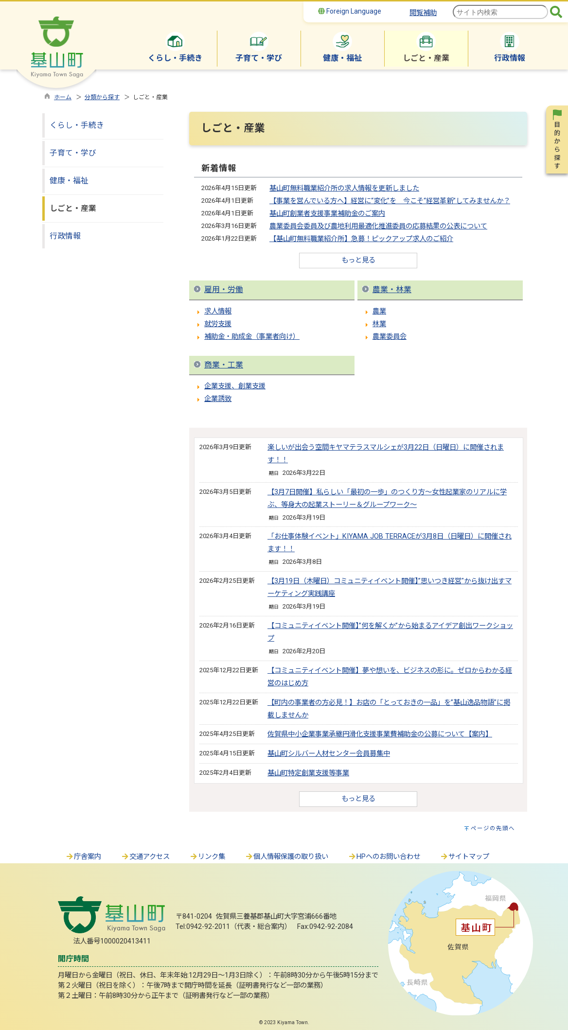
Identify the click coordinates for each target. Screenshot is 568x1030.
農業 (379, 311)
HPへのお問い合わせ (384, 857)
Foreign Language (349, 11)
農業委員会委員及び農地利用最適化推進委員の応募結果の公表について (378, 226)
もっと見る (358, 260)
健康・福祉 (69, 180)
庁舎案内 (83, 857)
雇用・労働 (223, 289)
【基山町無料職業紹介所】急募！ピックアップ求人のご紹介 (361, 239)
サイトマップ (464, 857)
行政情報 (65, 236)
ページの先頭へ (493, 828)
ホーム (62, 97)
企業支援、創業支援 (235, 386)
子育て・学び (73, 152)
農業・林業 (392, 289)
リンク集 (207, 857)
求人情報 (217, 311)
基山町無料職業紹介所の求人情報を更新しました (344, 188)
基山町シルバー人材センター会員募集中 (328, 754)
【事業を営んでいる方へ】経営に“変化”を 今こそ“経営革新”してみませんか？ (389, 201)
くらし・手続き (77, 125)
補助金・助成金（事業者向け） (252, 336)
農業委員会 (390, 336)
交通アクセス (145, 857)
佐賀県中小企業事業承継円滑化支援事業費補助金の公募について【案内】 (379, 734)
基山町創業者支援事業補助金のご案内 (327, 213)
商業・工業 (223, 364)
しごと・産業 (73, 208)
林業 (379, 324)
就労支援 (217, 324)
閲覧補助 (423, 13)
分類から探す (102, 97)
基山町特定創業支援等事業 (308, 773)
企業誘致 (217, 399)
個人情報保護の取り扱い (286, 857)
